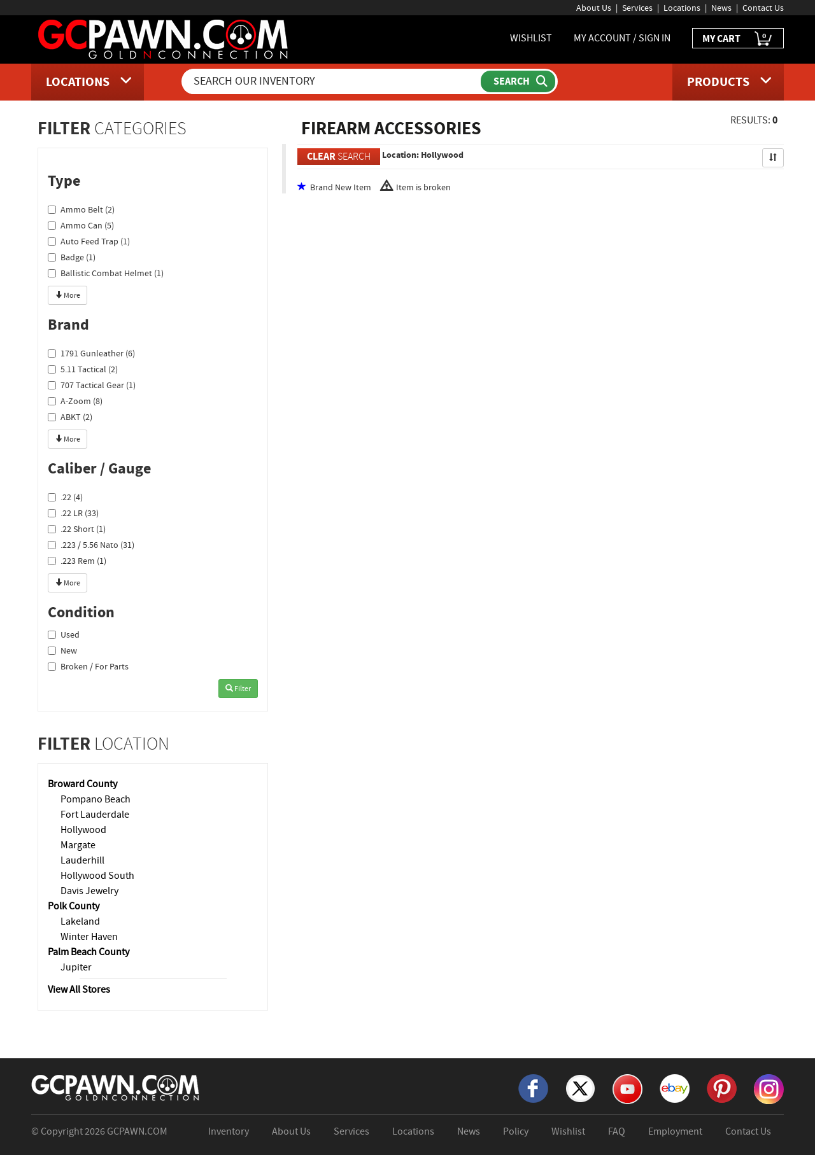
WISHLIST (531, 38)
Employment (675, 1131)
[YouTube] (627, 1088)
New (62, 650)
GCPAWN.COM (137, 1131)
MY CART (738, 39)
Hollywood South (97, 875)
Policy (515, 1131)
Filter (238, 688)
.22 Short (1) (77, 529)
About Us (593, 7)
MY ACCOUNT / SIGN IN (622, 38)
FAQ (616, 1131)
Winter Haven (89, 936)
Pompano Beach (95, 799)
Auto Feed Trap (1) (89, 241)
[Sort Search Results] (773, 157)
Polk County (73, 906)
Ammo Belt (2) (81, 209)
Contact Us (763, 7)
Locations (681, 7)
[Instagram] (769, 1088)
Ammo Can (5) (81, 225)
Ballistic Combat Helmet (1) (106, 273)
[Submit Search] (518, 81)
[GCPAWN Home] (116, 1087)
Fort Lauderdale (94, 814)
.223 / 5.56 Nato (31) (91, 544)
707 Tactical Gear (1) (92, 385)
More (67, 295)
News (721, 7)
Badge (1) (72, 257)
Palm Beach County (88, 952)
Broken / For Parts (88, 666)
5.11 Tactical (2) (83, 369)
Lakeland (80, 921)
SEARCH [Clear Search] (339, 156)
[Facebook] (533, 1087)
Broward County (82, 784)
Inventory (228, 1131)
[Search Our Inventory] (332, 81)
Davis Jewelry (89, 891)
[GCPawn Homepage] (164, 38)
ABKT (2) (70, 417)
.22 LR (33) (73, 513)
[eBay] (675, 1087)
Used (64, 634)
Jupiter (76, 967)
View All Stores (79, 989)
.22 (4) (65, 497)
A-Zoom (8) (75, 401)
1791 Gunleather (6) (91, 353)
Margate (78, 845)
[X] (580, 1087)
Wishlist (568, 1131)
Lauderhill (82, 860)
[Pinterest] (722, 1087)
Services (637, 7)
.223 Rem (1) (77, 560)
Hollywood (83, 829)
